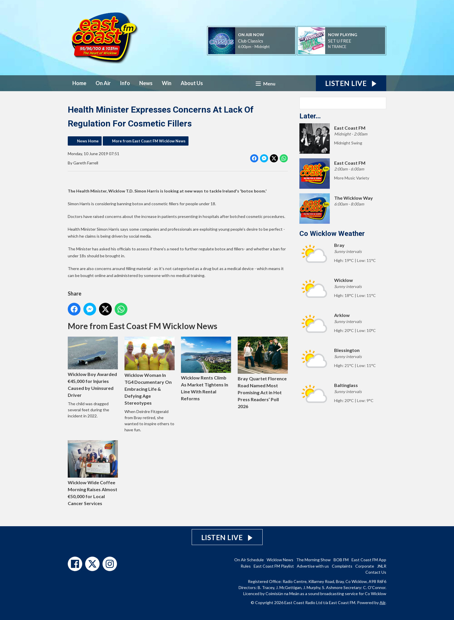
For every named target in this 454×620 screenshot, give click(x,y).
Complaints (342, 566)
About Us (192, 83)
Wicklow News (280, 559)
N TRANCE (337, 46)
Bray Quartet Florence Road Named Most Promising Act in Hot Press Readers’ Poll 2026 (263, 373)
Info (125, 83)
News (146, 83)
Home (79, 83)
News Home (88, 141)
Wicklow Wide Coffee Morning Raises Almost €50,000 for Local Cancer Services (93, 473)
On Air (103, 83)
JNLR (381, 566)
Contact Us (375, 572)
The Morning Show (313, 559)
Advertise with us (313, 566)
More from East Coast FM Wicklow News (149, 141)
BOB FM (341, 559)
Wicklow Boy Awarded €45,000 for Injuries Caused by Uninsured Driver (93, 367)
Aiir (382, 602)
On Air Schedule (249, 559)
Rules (246, 566)
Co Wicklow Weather (332, 234)
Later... (310, 116)
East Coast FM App (369, 559)
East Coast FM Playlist (274, 566)
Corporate (364, 566)
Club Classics (250, 40)
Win (166, 83)
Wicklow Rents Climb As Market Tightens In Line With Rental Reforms (206, 369)
